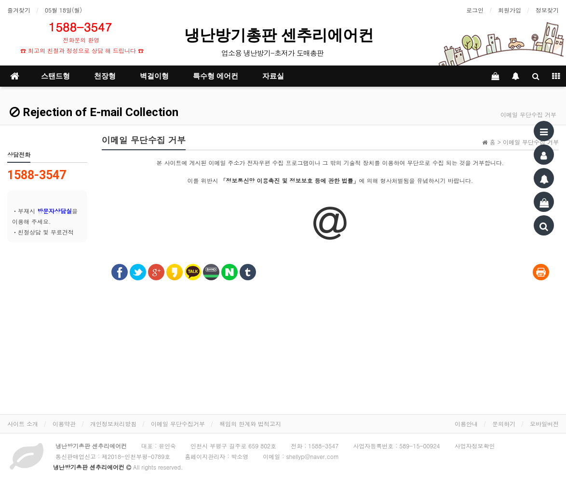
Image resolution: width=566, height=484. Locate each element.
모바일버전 (544, 423)
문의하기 (503, 423)
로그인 (475, 10)
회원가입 (509, 10)
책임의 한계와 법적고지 (250, 423)
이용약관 (64, 423)
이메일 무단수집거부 (178, 423)
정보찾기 (547, 10)
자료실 (273, 76)
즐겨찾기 (18, 10)
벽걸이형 (154, 76)
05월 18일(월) (63, 10)
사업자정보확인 (474, 446)
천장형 (105, 76)
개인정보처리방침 (113, 423)
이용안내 (466, 423)
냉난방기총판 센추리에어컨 (281, 35)
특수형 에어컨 (215, 76)
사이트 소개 (22, 423)
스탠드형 (55, 76)
